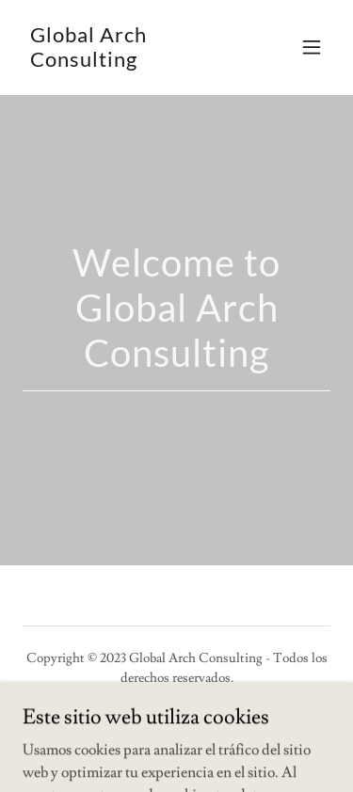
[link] (130, 62)
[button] (311, 47)
